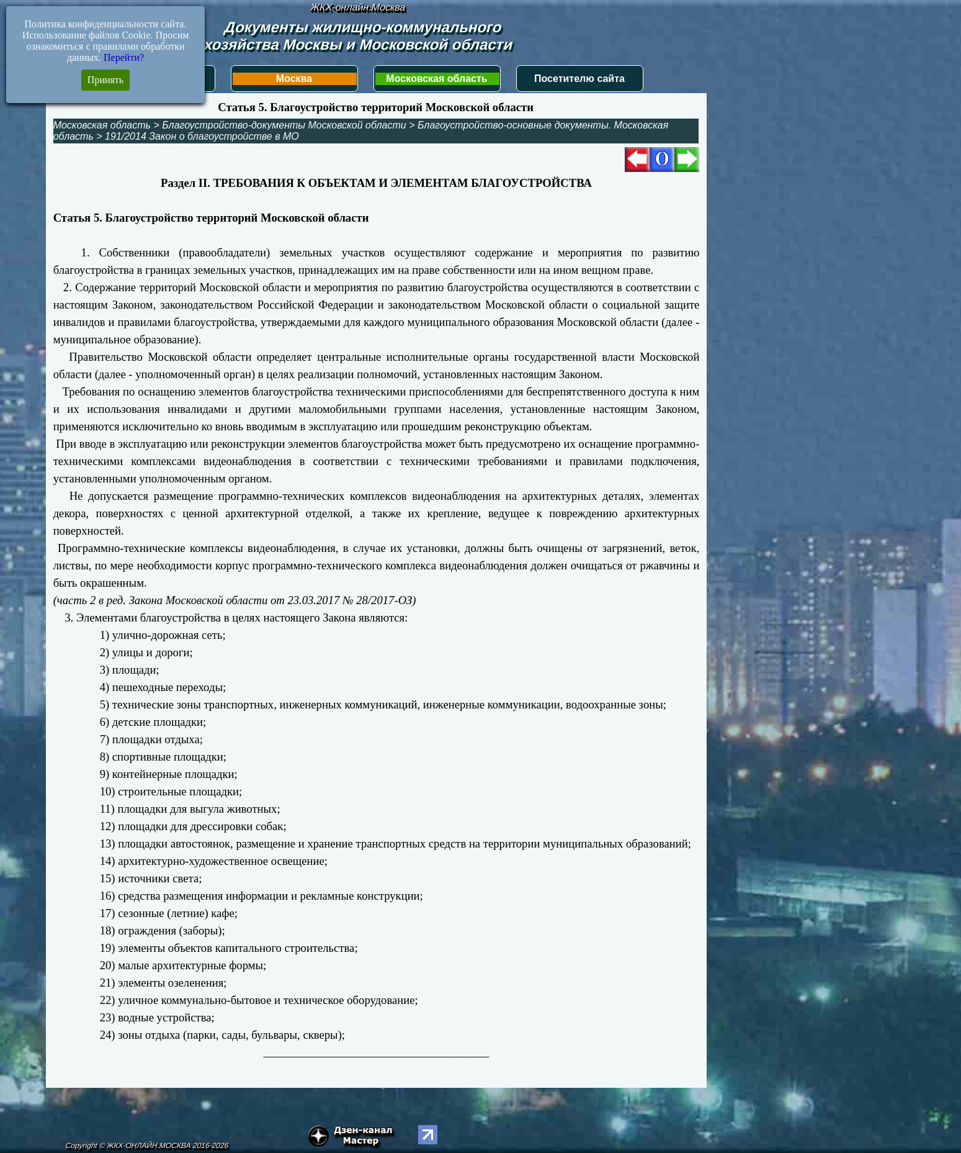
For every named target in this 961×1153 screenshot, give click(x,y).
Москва (294, 78)
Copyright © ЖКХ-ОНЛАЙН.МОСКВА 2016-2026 (147, 1145)
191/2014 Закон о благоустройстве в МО (202, 136)
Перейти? (124, 57)
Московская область (436, 78)
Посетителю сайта (579, 78)
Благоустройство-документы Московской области (284, 125)
